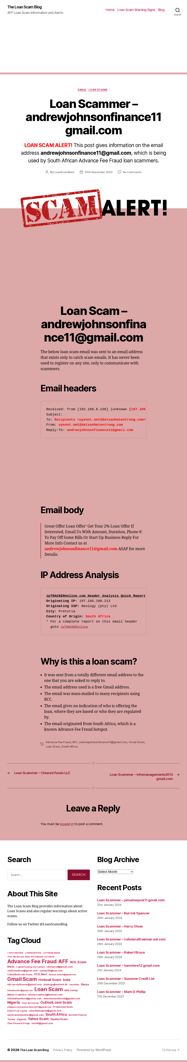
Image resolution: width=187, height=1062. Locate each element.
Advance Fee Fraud (59, 743)
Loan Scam (62, 747)
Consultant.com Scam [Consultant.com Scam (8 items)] (20, 976)
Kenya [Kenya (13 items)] (85, 986)
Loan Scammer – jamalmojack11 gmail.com (131, 902)
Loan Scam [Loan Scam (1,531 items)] (48, 991)
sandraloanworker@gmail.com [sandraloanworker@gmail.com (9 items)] (25, 1016)
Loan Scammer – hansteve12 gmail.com (128, 967)
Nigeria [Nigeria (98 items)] (13, 1004)
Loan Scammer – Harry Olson (120, 928)
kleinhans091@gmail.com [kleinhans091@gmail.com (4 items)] (20, 992)
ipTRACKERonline (76, 628)
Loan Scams (100, 91)
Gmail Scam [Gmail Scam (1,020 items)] (22, 981)
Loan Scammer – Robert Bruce (121, 954)
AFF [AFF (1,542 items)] (63, 963)
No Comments (133, 173)
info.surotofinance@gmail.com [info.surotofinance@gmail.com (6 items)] (24, 986)
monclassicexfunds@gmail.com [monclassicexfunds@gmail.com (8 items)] (61, 1000)
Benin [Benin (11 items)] (10, 968)
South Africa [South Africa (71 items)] (56, 1016)
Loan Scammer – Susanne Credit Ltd (125, 980)
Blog (161, 10)
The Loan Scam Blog (27, 7)
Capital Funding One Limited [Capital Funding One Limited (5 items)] (30, 968)
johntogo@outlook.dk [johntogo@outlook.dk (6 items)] (55, 986)
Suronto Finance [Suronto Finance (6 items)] (77, 1017)
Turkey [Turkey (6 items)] (11, 1021)
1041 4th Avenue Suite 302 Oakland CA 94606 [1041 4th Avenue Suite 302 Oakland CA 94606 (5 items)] (30, 958)
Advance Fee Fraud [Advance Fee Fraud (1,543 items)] (31, 963)
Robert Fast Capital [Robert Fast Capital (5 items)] (17, 1012)
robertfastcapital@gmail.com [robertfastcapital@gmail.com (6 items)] (45, 1012)
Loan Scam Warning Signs (136, 10)
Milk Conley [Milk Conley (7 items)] (71, 992)
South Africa (79, 747)
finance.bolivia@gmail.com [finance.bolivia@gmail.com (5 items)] (62, 976)
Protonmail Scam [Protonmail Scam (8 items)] (63, 1008)
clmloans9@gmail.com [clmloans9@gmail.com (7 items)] (60, 968)
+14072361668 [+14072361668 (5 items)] (15, 954)
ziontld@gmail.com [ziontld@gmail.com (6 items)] (42, 1025)
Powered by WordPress (99, 1052)
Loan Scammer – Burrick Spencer (123, 915)
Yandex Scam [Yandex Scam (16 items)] (59, 1021)
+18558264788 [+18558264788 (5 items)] (33, 954)
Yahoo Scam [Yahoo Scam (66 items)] (38, 1020)
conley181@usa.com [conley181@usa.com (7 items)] (51, 972)
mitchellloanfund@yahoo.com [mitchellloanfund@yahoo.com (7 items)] (24, 1000)
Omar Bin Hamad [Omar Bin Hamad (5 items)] (30, 1005)
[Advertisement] (93, 47)
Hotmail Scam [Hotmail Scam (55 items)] (50, 981)
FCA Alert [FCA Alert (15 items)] (40, 976)
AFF (75, 743)
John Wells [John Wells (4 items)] (74, 986)
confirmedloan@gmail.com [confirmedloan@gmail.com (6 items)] (22, 972)
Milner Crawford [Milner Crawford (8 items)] (16, 996)
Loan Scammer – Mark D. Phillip (121, 993)
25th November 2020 (98, 173)
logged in (67, 825)
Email (81, 91)
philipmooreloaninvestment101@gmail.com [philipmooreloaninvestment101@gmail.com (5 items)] (29, 1009)
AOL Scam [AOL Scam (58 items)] (78, 964)
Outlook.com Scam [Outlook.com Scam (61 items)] (56, 1004)
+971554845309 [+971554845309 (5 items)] (51, 954)
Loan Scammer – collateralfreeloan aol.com (131, 941)
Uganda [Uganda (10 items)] (21, 1021)
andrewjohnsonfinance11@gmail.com (105, 743)
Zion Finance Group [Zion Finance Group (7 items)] (18, 1025)
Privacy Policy (66, 1052)
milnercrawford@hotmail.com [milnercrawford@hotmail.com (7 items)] (45, 996)
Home (110, 10)
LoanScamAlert (63, 173)
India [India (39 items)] (67, 981)
